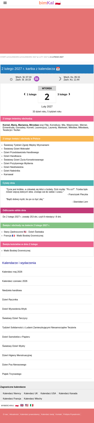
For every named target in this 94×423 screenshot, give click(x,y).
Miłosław (73, 127)
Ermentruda (8, 127)
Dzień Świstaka (36, 232)
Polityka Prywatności (71, 414)
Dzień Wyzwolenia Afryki (14, 309)
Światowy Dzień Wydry (13, 346)
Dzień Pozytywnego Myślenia (18, 163)
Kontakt (59, 414)
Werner (83, 125)
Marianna (23, 125)
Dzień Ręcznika (10, 299)
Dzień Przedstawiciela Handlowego (21, 152)
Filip (47, 125)
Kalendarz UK (31, 393)
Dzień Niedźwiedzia (13, 167)
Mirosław (34, 125)
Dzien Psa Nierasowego (14, 364)
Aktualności (14, 414)
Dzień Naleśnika (12, 171)
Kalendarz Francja (12, 398)
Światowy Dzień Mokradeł (17, 148)
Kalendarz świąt (47, 414)
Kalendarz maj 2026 (12, 272)
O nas (5, 414)
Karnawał (8, 174)
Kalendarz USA (48, 393)
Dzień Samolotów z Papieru (16, 337)
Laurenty (52, 127)
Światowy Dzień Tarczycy (14, 318)
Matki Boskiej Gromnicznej (30, 235)
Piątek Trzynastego (11, 374)
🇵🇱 (50, 3)
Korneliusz (55, 125)
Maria (14, 125)
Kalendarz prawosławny (29, 414)
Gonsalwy (20, 127)
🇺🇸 (27, 405)
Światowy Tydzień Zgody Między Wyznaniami (26, 145)
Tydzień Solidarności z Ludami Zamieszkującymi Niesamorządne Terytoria (39, 327)
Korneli (30, 127)
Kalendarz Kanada (68, 393)
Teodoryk (7, 130)
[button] (5, 3)
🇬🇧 (22, 405)
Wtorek (47, 88)
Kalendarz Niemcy (12, 393)
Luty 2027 (47, 106)
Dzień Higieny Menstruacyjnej (17, 355)
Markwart (62, 127)
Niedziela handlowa (12, 290)
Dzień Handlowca (12, 156)
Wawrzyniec (72, 125)
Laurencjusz (41, 127)
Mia (63, 125)
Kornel (6, 125)
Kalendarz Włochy (33, 398)
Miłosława (83, 127)
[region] (47, 31)
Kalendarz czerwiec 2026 (14, 281)
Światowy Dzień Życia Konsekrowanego (24, 160)
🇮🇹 (31, 405)
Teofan (16, 130)
